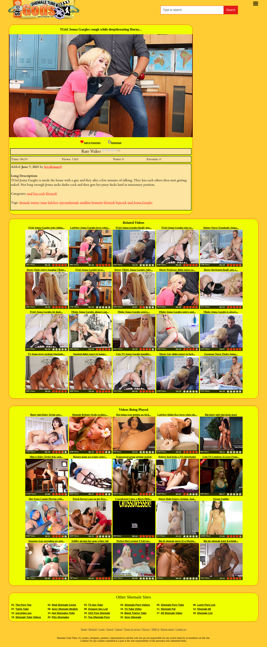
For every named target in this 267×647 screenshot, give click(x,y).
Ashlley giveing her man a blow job (90, 541)
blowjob (51, 193)
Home (84, 629)
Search (230, 9)
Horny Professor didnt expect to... (177, 270)
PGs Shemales (60, 617)
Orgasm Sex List (98, 609)
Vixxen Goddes (221, 499)
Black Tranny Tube (135, 613)
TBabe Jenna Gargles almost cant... (90, 312)
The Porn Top (23, 604)
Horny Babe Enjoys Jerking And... (177, 499)
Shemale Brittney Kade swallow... (90, 414)
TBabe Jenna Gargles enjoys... (133, 312)
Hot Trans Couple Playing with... (46, 499)
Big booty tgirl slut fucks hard (221, 414)
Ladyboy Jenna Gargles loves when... (90, 227)
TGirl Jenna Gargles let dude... (46, 312)
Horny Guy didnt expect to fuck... (177, 354)
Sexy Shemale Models (65, 609)
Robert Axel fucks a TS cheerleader (177, 457)
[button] (100, 86)
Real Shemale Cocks (64, 604)
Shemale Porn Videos (137, 604)
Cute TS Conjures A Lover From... (221, 457)
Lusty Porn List (206, 604)
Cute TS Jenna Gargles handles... (133, 354)
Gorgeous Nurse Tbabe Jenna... (221, 354)
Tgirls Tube (22, 609)
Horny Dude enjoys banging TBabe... (46, 270)
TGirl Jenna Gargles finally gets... (134, 227)
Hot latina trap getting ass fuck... (133, 414)
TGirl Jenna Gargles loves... (90, 270)
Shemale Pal (168, 609)
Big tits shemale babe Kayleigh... (221, 541)
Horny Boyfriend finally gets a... (221, 270)
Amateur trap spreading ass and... (46, 541)
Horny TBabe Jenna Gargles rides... (134, 270)
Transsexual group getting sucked (134, 457)
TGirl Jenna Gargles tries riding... (46, 227)
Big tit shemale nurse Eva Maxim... (177, 541)
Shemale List (204, 613)
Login (102, 629)
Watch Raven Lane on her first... (90, 499)
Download (114, 143)
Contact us (181, 629)
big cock (39, 193)
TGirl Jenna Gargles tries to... (177, 227)
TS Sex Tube (95, 604)
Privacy (146, 629)
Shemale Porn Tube (172, 604)
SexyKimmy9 (53, 167)
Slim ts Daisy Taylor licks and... (46, 457)
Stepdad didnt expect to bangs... (90, 354)
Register (93, 629)
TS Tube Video (133, 609)
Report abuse (167, 629)
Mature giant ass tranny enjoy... (90, 457)
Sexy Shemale (133, 617)
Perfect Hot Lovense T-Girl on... (134, 541)
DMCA (155, 629)
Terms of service (132, 629)
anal (29, 193)
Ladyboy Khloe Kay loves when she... (177, 414)
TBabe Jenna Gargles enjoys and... (177, 312)
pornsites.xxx (23, 613)
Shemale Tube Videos (28, 617)
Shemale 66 (204, 609)
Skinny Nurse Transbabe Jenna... (221, 227)
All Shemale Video (171, 613)
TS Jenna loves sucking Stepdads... (46, 354)
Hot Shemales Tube (63, 613)
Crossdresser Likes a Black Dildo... (133, 499)
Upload (118, 629)
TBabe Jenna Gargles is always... (220, 312)
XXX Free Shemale (99, 613)
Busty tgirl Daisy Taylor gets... (46, 414)
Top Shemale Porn (99, 617)
